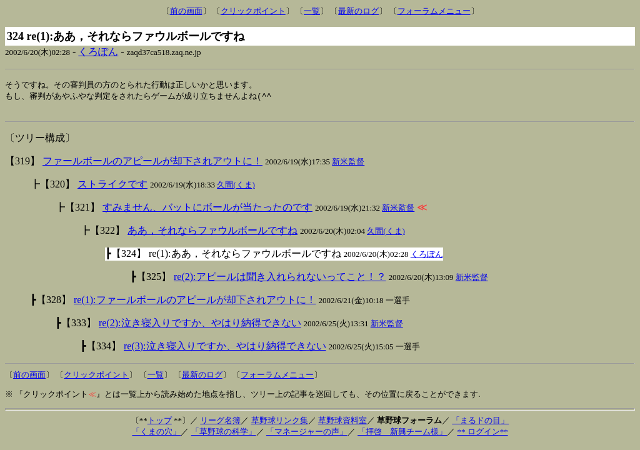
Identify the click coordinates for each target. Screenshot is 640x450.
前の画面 (186, 11)
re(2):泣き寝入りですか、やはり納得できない (200, 326)
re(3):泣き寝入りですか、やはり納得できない (225, 349)
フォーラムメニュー (434, 11)
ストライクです (113, 187)
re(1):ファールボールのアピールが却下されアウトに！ (195, 303)
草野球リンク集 (279, 423)
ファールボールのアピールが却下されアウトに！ (152, 164)
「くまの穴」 (156, 434)
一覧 (312, 11)
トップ (160, 423)
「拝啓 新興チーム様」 (402, 434)
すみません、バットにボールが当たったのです (207, 210)
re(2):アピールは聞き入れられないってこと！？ (280, 279)
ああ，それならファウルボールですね (213, 233)
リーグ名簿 (220, 423)
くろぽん (98, 51)
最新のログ (358, 11)
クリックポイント (253, 11)
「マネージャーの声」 (307, 434)
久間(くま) (236, 187)
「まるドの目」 (480, 423)
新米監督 (348, 164)
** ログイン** (482, 434)
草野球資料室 (342, 423)
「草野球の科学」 (223, 434)
